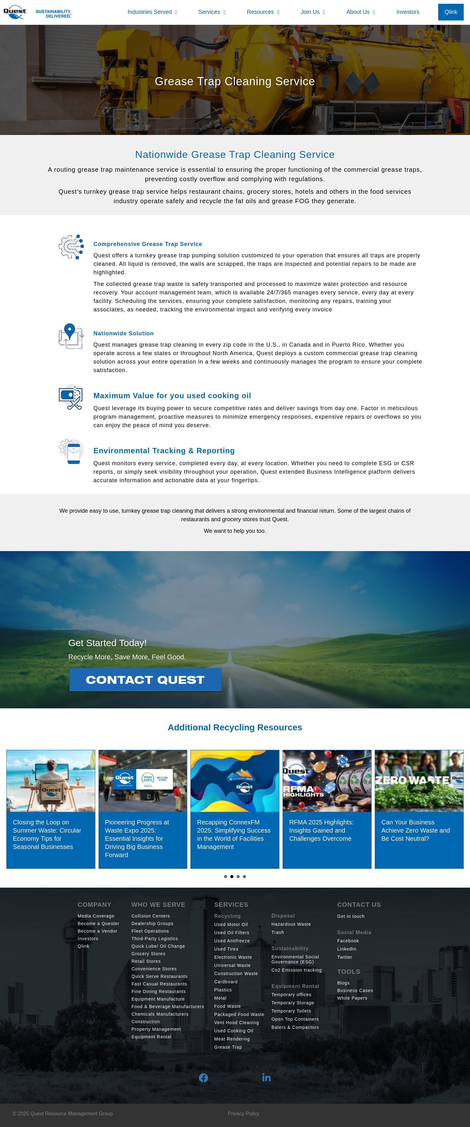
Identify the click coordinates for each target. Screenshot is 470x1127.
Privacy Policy (243, 1113)
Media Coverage (96, 915)
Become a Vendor (97, 931)
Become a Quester (99, 923)
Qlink (83, 946)
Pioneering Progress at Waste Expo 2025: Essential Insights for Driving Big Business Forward (144, 838)
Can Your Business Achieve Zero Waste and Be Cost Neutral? (423, 830)
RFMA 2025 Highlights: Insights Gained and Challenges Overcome (329, 830)
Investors (88, 938)
